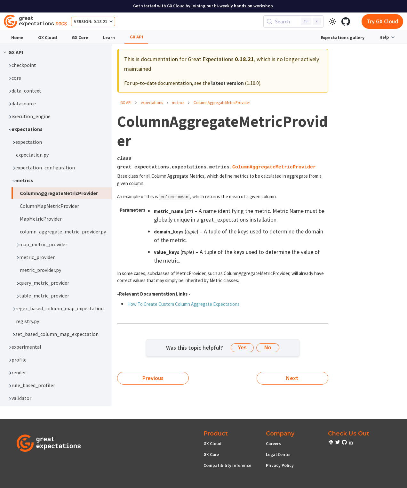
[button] (58, 65)
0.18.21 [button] (100, 21)
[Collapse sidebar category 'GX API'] (4, 52)
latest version (227, 83)
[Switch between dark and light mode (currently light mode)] (332, 21)
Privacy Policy (280, 465)
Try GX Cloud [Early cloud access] (382, 21)
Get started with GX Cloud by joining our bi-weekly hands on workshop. (203, 6)
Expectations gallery (342, 37)
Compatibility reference (227, 465)
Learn (109, 37)
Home (17, 37)
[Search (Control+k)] (293, 21)
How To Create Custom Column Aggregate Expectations (183, 304)
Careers (273, 443)
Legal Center (278, 454)
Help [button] (384, 37)
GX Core (80, 37)
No (267, 347)
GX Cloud (47, 37)
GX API (136, 37)
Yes (242, 347)
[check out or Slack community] (331, 443)
